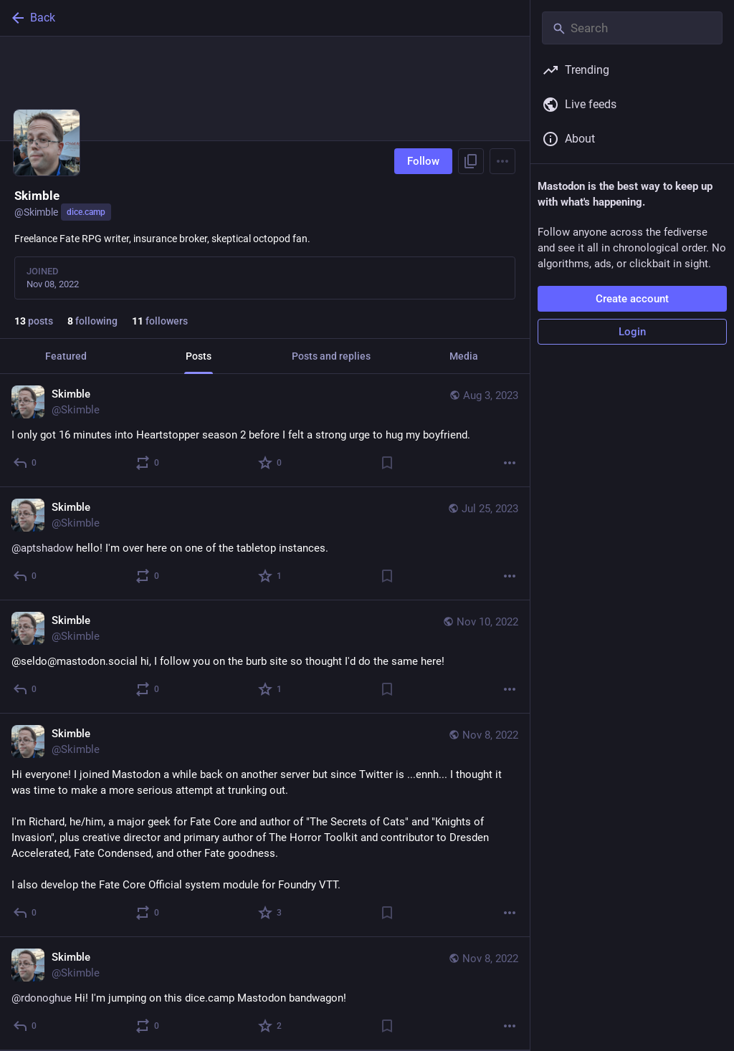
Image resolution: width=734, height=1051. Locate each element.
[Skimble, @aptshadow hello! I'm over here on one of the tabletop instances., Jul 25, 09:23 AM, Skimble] (265, 543)
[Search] (632, 27)
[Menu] (502, 161)
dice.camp (86, 212)
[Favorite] (271, 462)
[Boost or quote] (148, 462)
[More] (509, 462)
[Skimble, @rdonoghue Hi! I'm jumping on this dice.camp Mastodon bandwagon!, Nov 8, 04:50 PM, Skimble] (265, 993)
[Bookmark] (387, 462)
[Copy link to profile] (471, 161)
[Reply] (25, 462)
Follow (423, 161)
